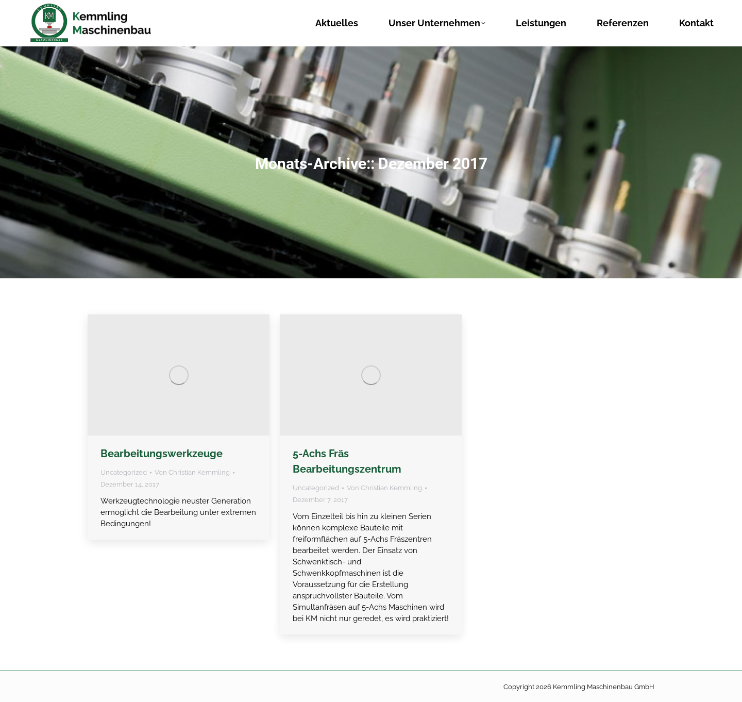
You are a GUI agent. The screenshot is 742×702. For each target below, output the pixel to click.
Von (192, 472)
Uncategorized (123, 472)
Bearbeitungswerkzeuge (161, 453)
